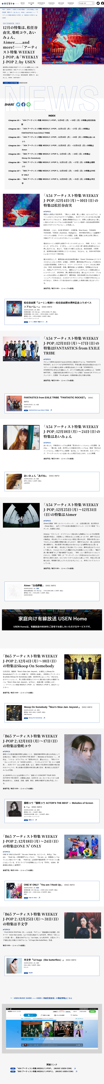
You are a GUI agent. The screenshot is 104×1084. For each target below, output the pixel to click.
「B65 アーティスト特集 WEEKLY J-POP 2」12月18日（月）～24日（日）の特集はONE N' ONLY (58, 173)
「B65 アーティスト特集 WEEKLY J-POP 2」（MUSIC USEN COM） (45, 1071)
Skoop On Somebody (35, 718)
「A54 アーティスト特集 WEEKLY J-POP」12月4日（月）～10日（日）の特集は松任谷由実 (58, 122)
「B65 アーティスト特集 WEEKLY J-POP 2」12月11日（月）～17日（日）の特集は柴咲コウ (58, 164)
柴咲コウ (31, 820)
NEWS (9, 9)
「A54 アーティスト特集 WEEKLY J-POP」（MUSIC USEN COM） (44, 1068)
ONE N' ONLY (33, 897)
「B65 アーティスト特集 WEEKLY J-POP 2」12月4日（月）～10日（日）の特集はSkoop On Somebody (56, 156)
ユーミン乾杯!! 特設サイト (36, 322)
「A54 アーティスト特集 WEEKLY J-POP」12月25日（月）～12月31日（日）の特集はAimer (58, 148)
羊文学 (31, 973)
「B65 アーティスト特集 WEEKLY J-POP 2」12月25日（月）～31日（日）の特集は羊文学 (58, 181)
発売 (37, 588)
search (93, 3)
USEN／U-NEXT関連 (19, 9)
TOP (3, 9)
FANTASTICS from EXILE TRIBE (39, 410)
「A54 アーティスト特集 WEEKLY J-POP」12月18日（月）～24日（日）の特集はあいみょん (58, 139)
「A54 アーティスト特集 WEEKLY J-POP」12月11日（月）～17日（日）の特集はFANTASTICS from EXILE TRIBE (56, 131)
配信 (37, 887)
